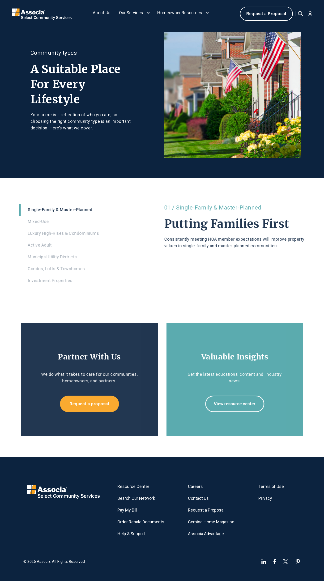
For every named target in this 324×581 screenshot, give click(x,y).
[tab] (87, 210)
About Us (102, 12)
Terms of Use (271, 486)
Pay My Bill (127, 510)
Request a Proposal (266, 13)
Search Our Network (136, 498)
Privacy (265, 498)
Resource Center (133, 486)
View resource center (237, 403)
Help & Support (131, 533)
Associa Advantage (206, 533)
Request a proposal (87, 403)
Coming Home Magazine (211, 521)
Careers (195, 486)
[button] (134, 13)
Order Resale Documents (140, 521)
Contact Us (198, 498)
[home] (41, 13)
